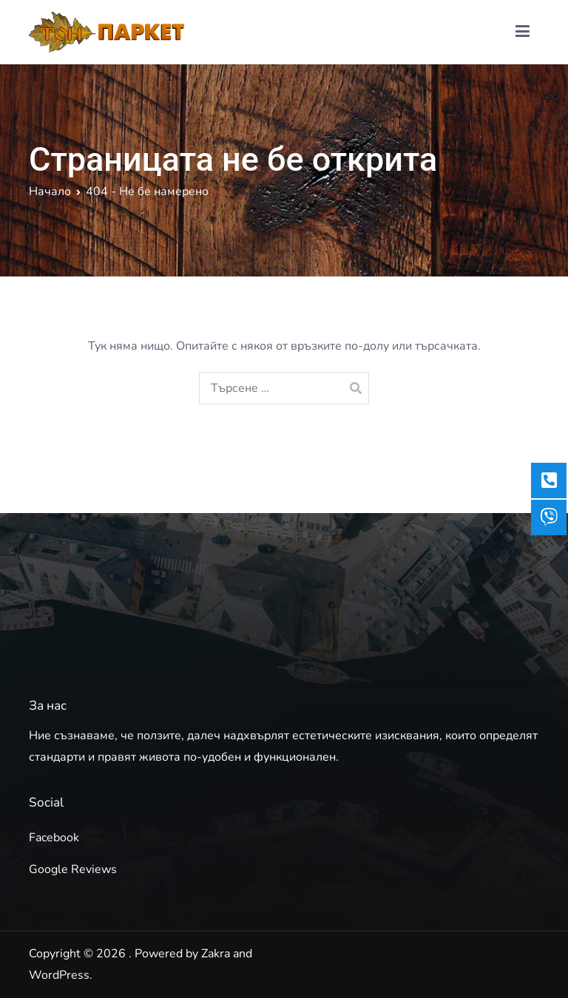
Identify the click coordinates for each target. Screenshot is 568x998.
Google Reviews (73, 869)
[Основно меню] (522, 31)
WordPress (59, 975)
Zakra (215, 954)
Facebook (54, 837)
